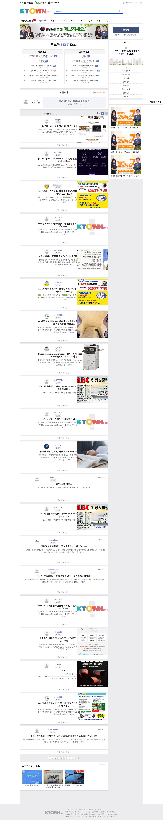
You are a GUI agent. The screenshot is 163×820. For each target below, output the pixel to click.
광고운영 (99, 810)
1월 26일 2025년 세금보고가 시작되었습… (43, 75)
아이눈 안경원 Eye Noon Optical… (85, 66)
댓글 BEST (43, 51)
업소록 (53, 20)
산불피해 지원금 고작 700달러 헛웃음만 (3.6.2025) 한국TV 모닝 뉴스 (126, 152)
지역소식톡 (126, 78)
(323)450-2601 (110, 812)
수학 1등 (43, 61)
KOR (140, 3)
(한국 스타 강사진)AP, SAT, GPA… (43, 80)
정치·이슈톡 (126, 89)
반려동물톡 (126, 82)
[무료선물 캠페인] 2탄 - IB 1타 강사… (85, 61)
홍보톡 (126, 96)
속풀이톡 (126, 85)
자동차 (81, 20)
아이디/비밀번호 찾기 (130, 35)
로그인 (126, 30)
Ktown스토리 (27, 20)
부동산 (72, 20)
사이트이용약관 (69, 810)
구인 (90, 20)
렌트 (98, 20)
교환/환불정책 (92, 810)
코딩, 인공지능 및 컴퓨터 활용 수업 (43, 66)
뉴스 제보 (126, 71)
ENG (135, 3)
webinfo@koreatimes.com (88, 814)
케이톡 (42, 20)
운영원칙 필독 (101, 92)
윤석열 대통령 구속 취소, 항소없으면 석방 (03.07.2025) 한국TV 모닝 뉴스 (126, 127)
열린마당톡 (126, 93)
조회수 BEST (85, 51)
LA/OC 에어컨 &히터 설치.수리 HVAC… (43, 56)
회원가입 (117, 35)
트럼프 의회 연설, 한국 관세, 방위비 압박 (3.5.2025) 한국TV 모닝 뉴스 (126, 176)
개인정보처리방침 (81, 810)
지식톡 (62, 20)
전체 (126, 67)
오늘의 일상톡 (126, 74)
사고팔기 (108, 20)
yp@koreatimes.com (111, 814)
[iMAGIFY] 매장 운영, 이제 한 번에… (43, 70)
